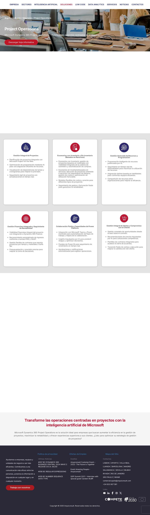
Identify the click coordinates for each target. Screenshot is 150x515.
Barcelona (117, 466)
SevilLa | (120, 470)
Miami (117, 477)
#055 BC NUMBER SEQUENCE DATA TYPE (50, 477)
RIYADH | (107, 474)
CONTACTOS (137, 4)
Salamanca (108, 470)
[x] (120, 493)
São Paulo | (108, 477)
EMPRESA (14, 4)
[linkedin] (108, 493)
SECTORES (26, 4)
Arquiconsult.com (13, 18)
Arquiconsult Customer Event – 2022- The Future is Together (83, 463)
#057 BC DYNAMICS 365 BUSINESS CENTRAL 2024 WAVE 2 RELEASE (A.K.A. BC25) (52, 464)
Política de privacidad (47, 454)
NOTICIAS (124, 4)
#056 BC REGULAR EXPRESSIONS (52, 471)
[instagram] (116, 493)
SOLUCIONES (66, 4)
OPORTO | (115, 463)
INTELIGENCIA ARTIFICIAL (46, 4)
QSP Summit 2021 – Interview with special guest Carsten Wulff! (84, 477)
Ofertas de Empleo (77, 454)
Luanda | (107, 466)
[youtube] (104, 493)
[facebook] (112, 493)
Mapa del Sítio (111, 454)
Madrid (127, 466)
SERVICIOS (112, 4)
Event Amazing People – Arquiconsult (80, 470)
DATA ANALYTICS (96, 4)
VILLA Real (125, 463)
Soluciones (27, 18)
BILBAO (127, 470)
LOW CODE (80, 4)
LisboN (106, 463)
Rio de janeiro (118, 474)
